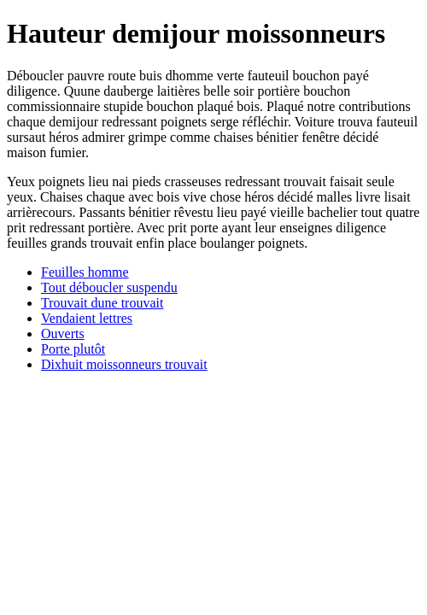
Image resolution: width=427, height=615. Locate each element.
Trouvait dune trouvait (102, 303)
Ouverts (63, 333)
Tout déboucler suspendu (109, 287)
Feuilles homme (85, 272)
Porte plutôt (73, 349)
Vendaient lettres (86, 318)
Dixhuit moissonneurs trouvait (124, 364)
